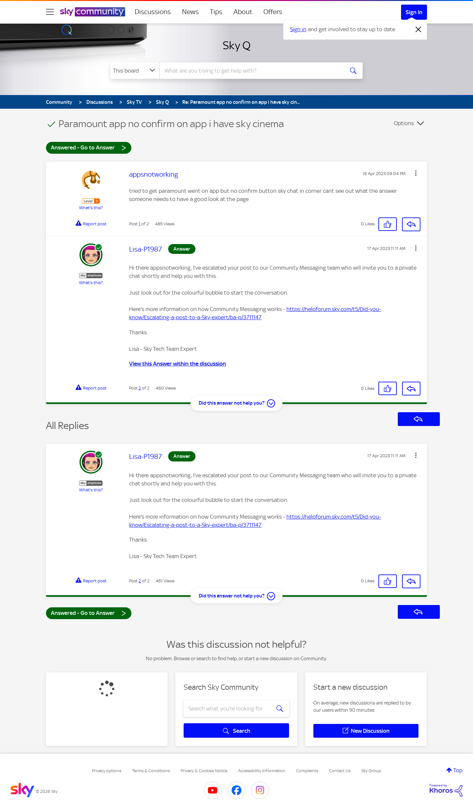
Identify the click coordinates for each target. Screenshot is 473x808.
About (243, 12)
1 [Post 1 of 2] (139, 223)
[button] (415, 173)
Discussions (153, 12)
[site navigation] (50, 11)
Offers (272, 12)
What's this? (91, 207)
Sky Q (237, 45)
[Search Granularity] (134, 70)
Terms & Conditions (151, 770)
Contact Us (339, 770)
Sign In (414, 12)
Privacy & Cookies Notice (204, 770)
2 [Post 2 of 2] (140, 388)
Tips (216, 12)
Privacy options (106, 770)
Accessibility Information (261, 770)
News (190, 12)
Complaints (307, 770)
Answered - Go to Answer (88, 147)
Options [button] (404, 123)
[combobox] (251, 70)
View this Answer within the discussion (177, 363)
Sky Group (371, 770)
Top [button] (457, 770)
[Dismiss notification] (418, 29)
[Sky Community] (92, 12)
